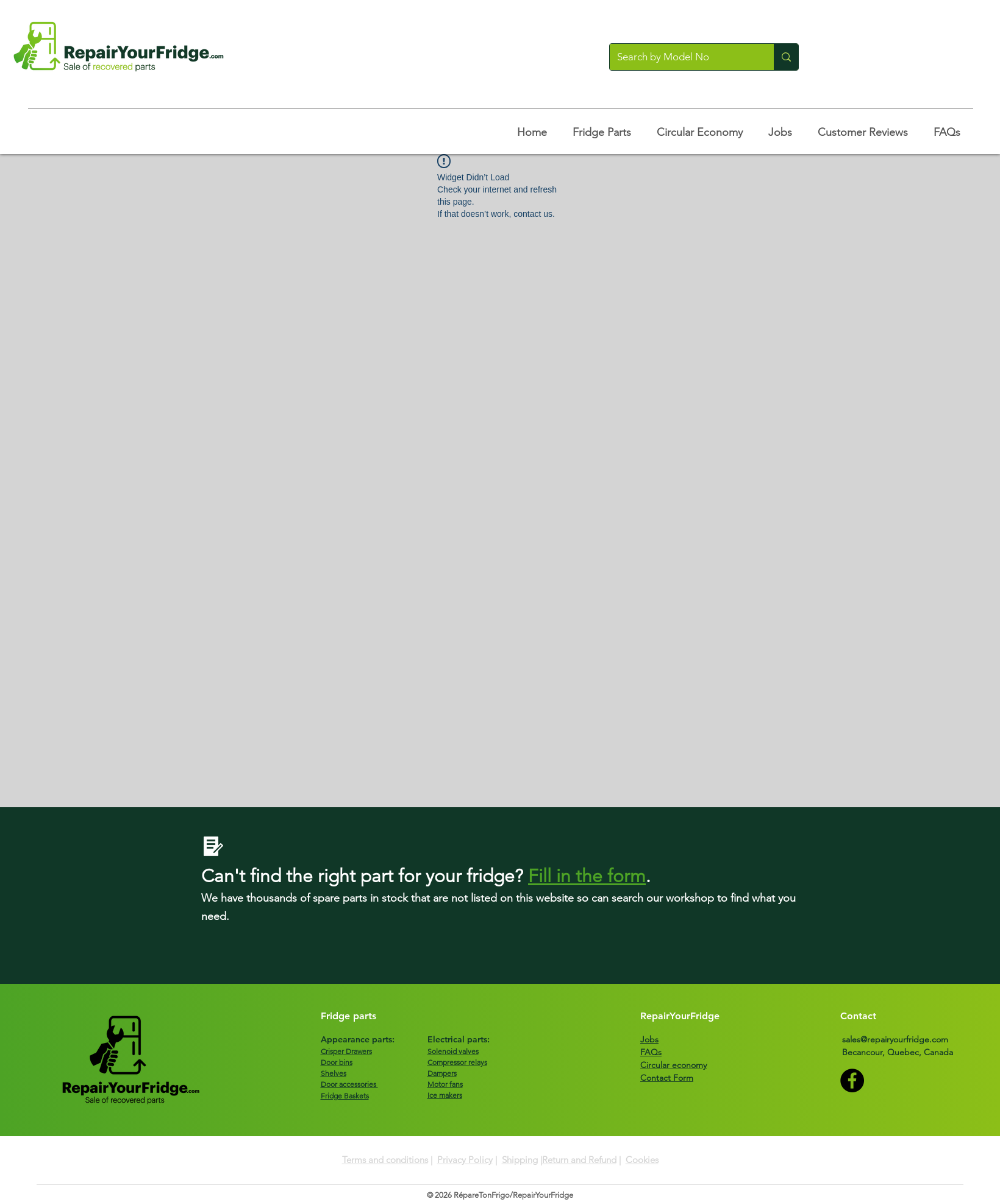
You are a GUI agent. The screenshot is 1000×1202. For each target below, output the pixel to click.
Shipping (520, 1159)
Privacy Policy (465, 1159)
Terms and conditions (385, 1159)
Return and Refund (579, 1159)
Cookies (642, 1159)
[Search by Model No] (682, 57)
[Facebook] (852, 1080)
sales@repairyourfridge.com (895, 1039)
